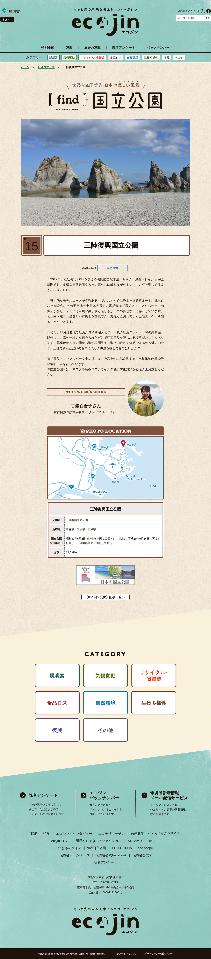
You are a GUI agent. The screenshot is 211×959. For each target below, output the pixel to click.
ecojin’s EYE (60, 841)
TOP (34, 833)
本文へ (6, 19)
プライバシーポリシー (158, 953)
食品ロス (115, 57)
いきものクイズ (69, 848)
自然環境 (132, 57)
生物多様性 (151, 57)
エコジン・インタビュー (74, 833)
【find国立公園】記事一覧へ (105, 597)
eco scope (145, 848)
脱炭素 (53, 57)
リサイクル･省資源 (92, 57)
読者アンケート (123, 47)
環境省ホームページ (74, 855)
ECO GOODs (122, 848)
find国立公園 (96, 848)
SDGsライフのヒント (144, 841)
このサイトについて (127, 953)
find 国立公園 (46, 67)
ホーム (25, 67)
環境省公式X (203, 11)
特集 (46, 833)
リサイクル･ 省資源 (154, 676)
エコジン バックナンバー (104, 795)
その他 (179, 57)
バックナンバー (158, 47)
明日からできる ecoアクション (99, 841)
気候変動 (69, 57)
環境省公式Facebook (111, 855)
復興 (166, 57)
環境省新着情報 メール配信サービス (169, 795)
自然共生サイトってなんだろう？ (155, 833)
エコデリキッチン (111, 833)
